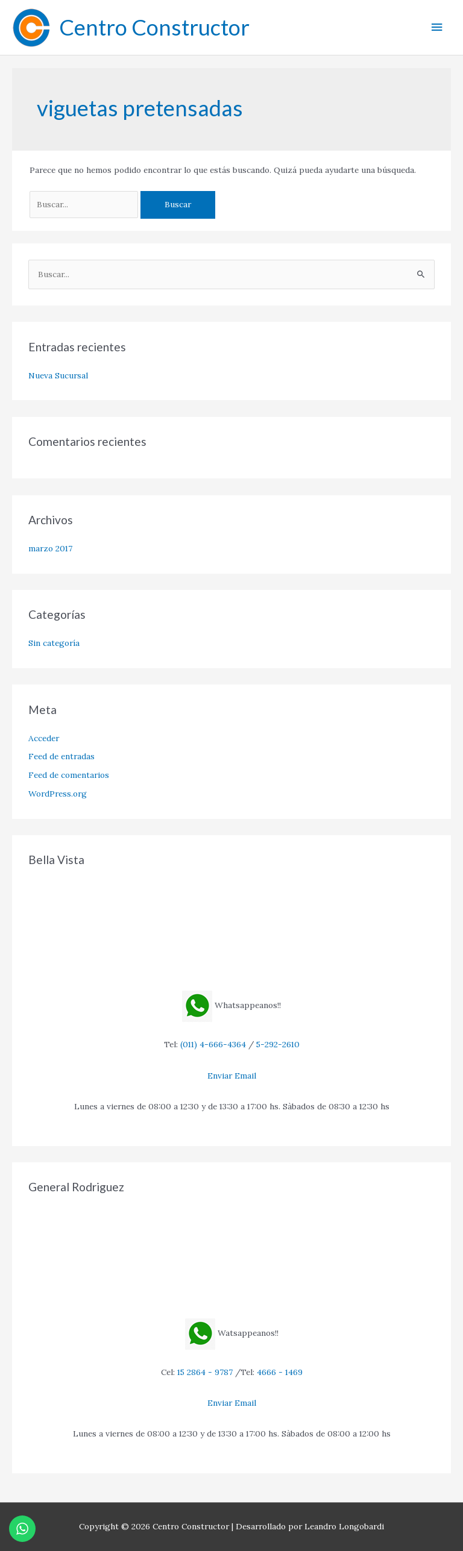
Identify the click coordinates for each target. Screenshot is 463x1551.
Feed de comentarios (68, 774)
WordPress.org (57, 793)
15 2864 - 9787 (205, 1372)
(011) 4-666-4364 (213, 1044)
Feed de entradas (61, 756)
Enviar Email (231, 1075)
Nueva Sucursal (58, 375)
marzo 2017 (50, 548)
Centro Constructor (154, 27)
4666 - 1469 (280, 1372)
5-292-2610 (278, 1044)
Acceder (43, 738)
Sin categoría (54, 643)
